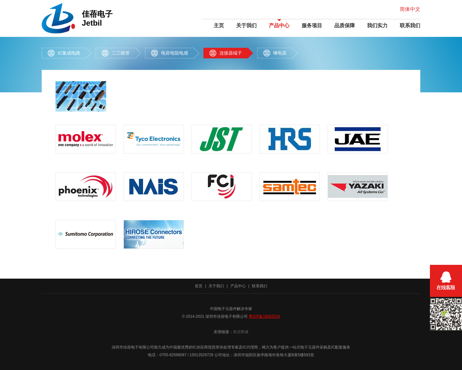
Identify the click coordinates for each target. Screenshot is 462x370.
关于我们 (246, 25)
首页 (198, 286)
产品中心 (279, 25)
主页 (219, 25)
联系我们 (410, 25)
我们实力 (377, 25)
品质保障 (344, 25)
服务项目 (312, 25)
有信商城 (240, 332)
